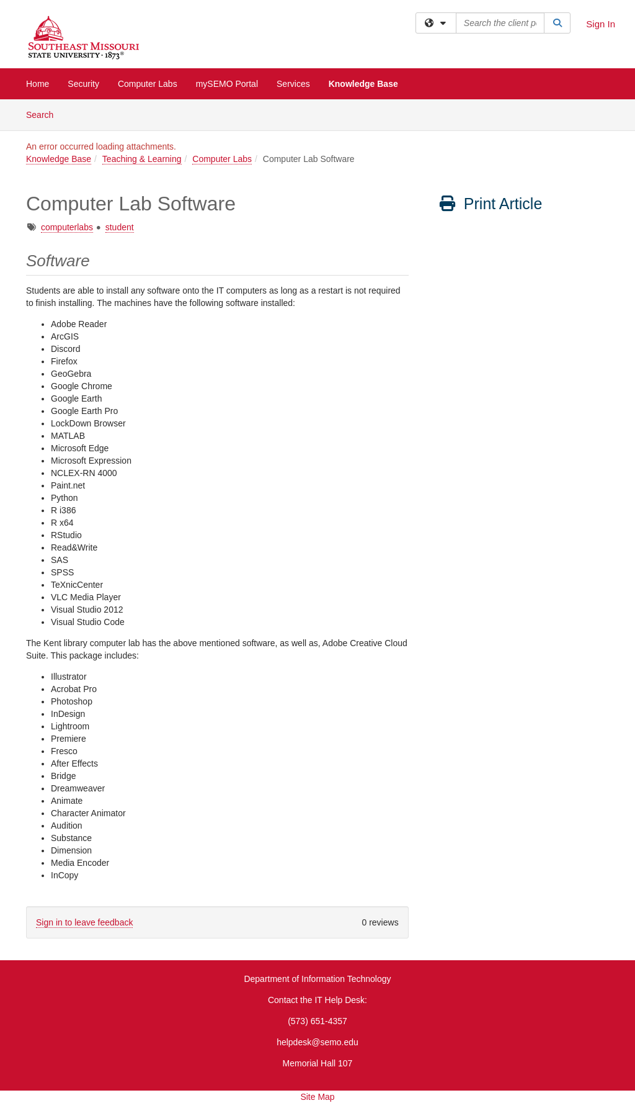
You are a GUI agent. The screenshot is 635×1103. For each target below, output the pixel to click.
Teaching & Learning (142, 159)
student (119, 227)
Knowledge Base (363, 84)
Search (44, 114)
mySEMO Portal (227, 84)
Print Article (490, 203)
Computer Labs (147, 84)
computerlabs (67, 227)
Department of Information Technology (317, 979)
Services (293, 84)
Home (37, 84)
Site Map (317, 1097)
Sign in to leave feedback (84, 922)
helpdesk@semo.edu (317, 1042)
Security (83, 84)
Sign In (600, 24)
